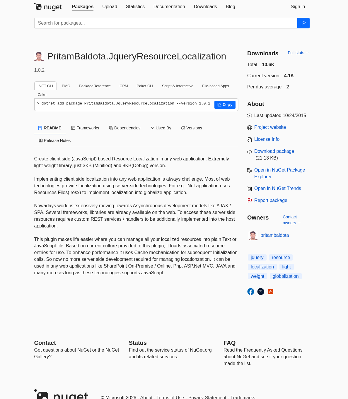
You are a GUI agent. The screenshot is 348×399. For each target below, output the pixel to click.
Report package (270, 200)
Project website (270, 127)
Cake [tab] (42, 95)
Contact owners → (292, 220)
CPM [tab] (124, 86)
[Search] (303, 23)
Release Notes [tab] (55, 140)
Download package (274, 151)
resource (281, 257)
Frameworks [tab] (85, 128)
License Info (266, 139)
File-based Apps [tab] (215, 86)
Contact (45, 343)
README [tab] (50, 128)
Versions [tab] (191, 128)
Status (138, 343)
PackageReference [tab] (95, 86)
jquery (257, 257)
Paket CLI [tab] (145, 86)
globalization (286, 276)
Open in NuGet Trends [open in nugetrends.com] (277, 188)
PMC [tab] (66, 86)
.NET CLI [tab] (45, 86)
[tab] (83, 6)
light (286, 266)
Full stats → (299, 52)
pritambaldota (275, 235)
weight (257, 276)
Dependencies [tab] (124, 128)
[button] (225, 105)
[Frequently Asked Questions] (230, 343)
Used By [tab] (161, 128)
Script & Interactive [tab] (177, 86)
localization (262, 266)
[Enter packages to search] (166, 23)
